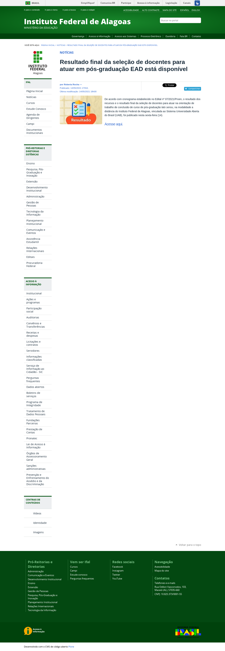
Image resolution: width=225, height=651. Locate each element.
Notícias (61, 45)
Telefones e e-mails (165, 583)
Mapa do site (169, 10)
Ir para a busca (71, 10)
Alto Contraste (150, 10)
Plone (71, 646)
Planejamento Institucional (42, 602)
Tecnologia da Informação (42, 610)
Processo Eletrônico (151, 36)
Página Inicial (48, 45)
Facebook (181, 27)
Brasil (35, 3)
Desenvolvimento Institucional (44, 579)
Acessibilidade (131, 10)
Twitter (194, 27)
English (196, 10)
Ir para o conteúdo (33, 10)
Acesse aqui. (114, 124)
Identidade (40, 523)
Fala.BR (183, 36)
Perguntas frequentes (82, 578)
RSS (199, 27)
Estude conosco (78, 574)
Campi (73, 570)
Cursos (74, 566)
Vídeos (37, 513)
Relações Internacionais (41, 606)
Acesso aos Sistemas (125, 36)
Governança (78, 36)
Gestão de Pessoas (38, 591)
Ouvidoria (170, 36)
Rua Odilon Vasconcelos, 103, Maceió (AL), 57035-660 (170, 588)
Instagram (190, 27)
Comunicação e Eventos (41, 575)
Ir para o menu (52, 10)
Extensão (33, 587)
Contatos (196, 36)
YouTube (185, 27)
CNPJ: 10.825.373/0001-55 (168, 594)
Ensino (31, 583)
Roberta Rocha (71, 84)
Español (184, 10)
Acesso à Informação (99, 36)
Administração (36, 571)
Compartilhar (194, 88)
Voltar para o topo (190, 545)
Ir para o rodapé (89, 10)
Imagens (38, 532)
